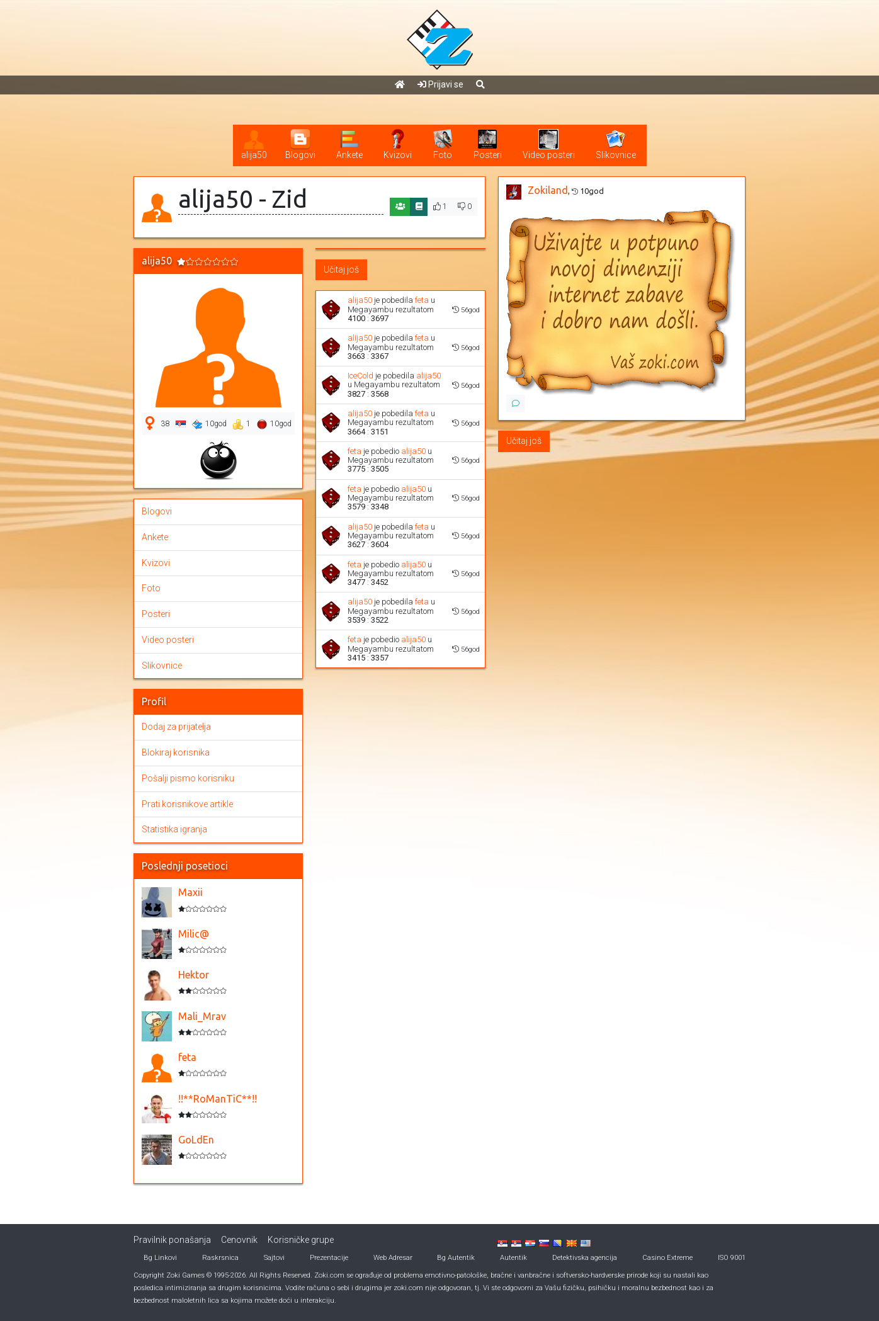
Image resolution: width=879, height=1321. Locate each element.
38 (165, 423)
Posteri (156, 614)
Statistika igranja (174, 829)
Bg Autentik (456, 1258)
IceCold (360, 375)
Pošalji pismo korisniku (188, 778)
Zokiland (548, 190)
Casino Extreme (667, 1258)
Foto (151, 588)
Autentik (513, 1258)
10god (209, 424)
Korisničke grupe (301, 1240)
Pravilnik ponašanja (172, 1240)
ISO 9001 (732, 1258)
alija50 (360, 300)
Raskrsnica (220, 1258)
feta (422, 300)
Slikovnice (162, 665)
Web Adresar (392, 1258)
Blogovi (157, 511)
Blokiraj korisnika (176, 752)
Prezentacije (329, 1258)
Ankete (155, 537)
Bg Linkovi (160, 1258)
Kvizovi (156, 563)
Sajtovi (274, 1258)
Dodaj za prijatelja (176, 727)
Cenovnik (239, 1240)
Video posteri (168, 640)
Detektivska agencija (584, 1258)
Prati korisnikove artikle (187, 804)
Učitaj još (341, 269)
